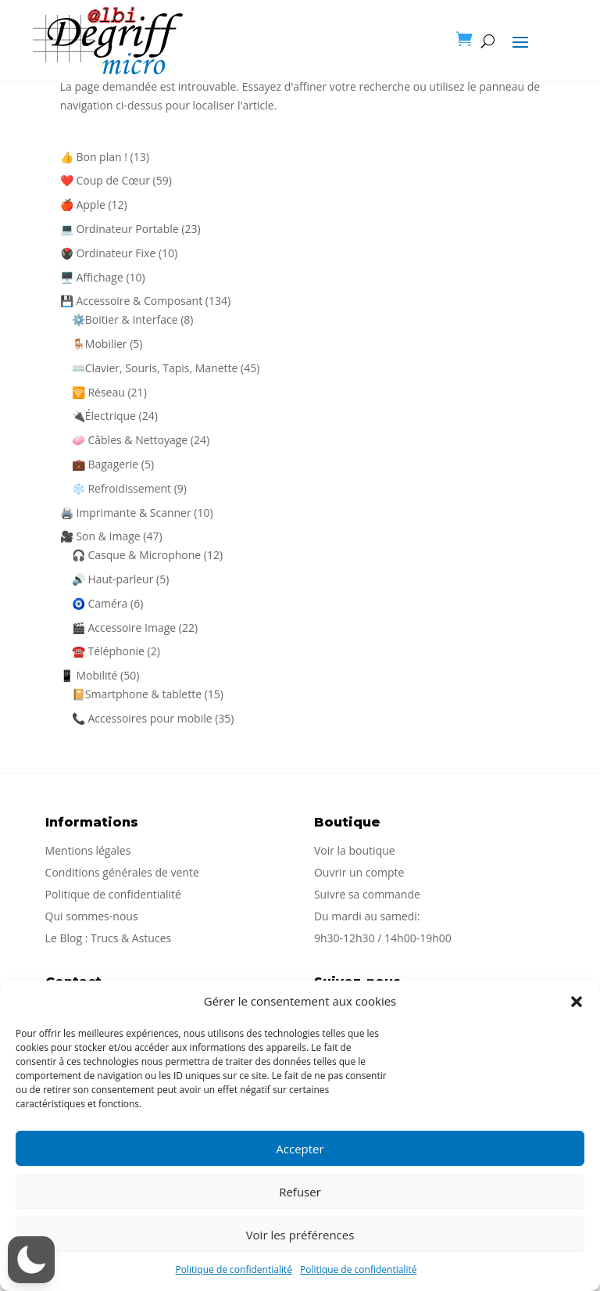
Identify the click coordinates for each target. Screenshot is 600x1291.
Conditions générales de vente (122, 872)
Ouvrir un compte (359, 872)
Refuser (300, 1192)
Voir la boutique (354, 850)
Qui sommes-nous (91, 916)
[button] (576, 1001)
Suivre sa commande (367, 894)
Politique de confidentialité (234, 1269)
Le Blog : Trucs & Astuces (108, 938)
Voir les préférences (300, 1235)
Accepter (299, 1149)
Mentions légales (88, 850)
